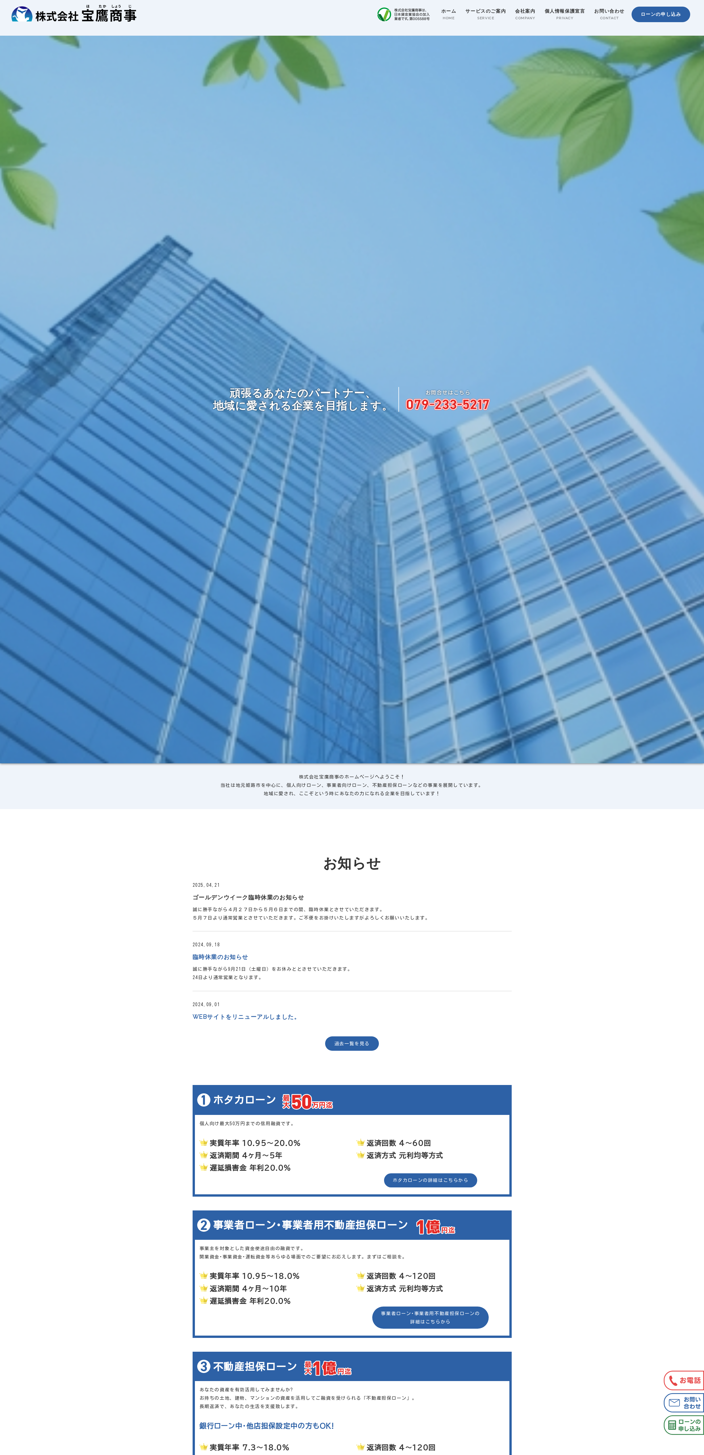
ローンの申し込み (660, 14)
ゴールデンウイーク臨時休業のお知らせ (248, 897)
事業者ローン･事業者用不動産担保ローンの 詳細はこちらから (430, 1317)
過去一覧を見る (352, 1043)
